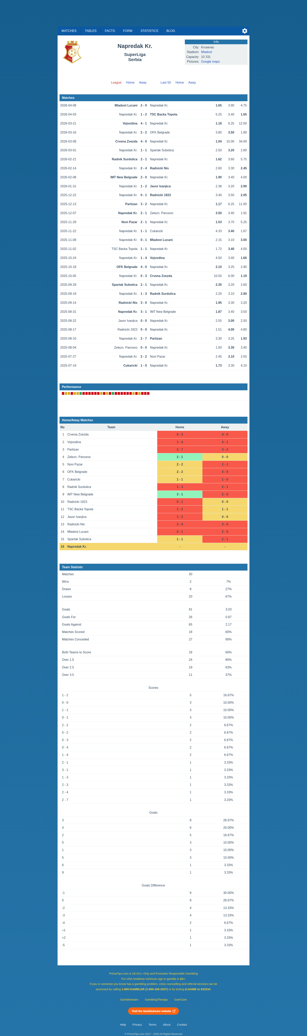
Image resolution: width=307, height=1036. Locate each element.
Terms (152, 1024)
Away (143, 82)
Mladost (206, 52)
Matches (69, 30)
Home (130, 82)
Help (123, 1024)
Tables (91, 30)
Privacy (137, 1024)
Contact (182, 1024)
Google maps (210, 61)
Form (127, 30)
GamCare (180, 999)
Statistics (149, 30)
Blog (170, 30)
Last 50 (166, 82)
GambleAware (129, 999)
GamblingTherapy (156, 999)
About (166, 1024)
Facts (110, 30)
